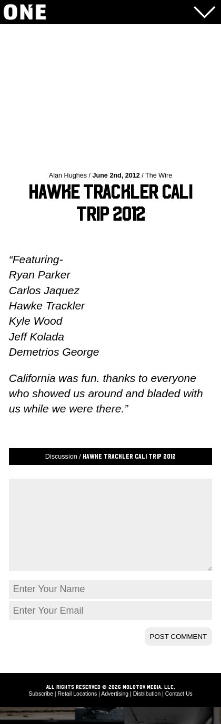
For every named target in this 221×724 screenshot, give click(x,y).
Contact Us (179, 710)
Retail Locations (77, 710)
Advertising (114, 710)
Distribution (147, 710)
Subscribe (40, 710)
